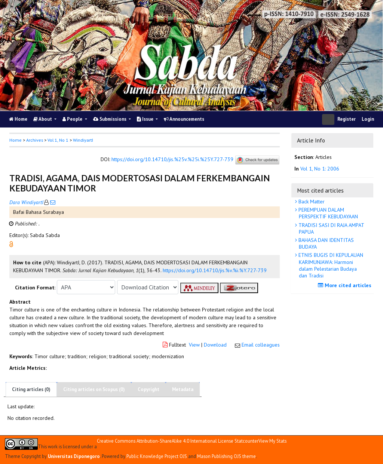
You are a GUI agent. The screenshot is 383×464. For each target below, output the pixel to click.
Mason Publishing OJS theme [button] (226, 456)
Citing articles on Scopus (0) (94, 389)
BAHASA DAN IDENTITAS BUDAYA (325, 243)
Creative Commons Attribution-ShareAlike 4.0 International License (165, 441)
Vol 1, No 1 (58, 140)
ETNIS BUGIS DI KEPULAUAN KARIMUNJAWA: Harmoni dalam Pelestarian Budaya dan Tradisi (330, 265)
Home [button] (15, 140)
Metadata (182, 389)
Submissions (110, 119)
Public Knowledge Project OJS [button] (156, 456)
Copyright (148, 389)
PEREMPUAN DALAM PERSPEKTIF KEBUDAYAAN (327, 213)
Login (368, 119)
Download (215, 344)
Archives (34, 140)
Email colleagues (261, 344)
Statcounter (246, 441)
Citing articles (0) (31, 389)
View (194, 344)
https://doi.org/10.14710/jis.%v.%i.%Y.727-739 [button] (215, 270)
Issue (145, 119)
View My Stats (272, 441)
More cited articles (345, 285)
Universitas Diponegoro (74, 456)
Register (346, 119)
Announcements (184, 119)
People (72, 119)
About (43, 119)
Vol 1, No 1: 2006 (319, 168)
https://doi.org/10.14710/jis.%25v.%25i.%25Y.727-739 (172, 159)
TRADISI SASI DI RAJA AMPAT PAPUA (330, 228)
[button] (11, 243)
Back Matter (311, 201)
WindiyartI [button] (83, 140)
